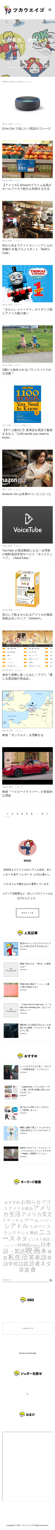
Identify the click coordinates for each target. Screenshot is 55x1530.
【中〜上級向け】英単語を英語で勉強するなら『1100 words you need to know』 (27, 433)
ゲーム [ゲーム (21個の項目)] (31, 1220)
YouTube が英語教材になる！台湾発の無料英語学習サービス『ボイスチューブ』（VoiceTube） (27, 554)
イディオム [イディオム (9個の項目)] (13, 1220)
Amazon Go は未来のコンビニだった (26, 494)
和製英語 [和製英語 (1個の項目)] (35, 1245)
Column (20, 82)
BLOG (12, 82)
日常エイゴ (26, 425)
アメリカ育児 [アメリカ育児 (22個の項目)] (36, 1214)
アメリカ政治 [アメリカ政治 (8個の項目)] (20, 1208)
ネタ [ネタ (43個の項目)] (21, 1238)
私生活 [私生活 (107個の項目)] (18, 1257)
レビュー (18, 124)
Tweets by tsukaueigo (27, 1353)
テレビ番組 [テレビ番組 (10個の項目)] (27, 1232)
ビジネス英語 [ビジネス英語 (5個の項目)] (39, 1239)
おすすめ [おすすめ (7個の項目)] (12, 1202)
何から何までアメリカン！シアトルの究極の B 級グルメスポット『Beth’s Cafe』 (27, 249)
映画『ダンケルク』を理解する (23, 735)
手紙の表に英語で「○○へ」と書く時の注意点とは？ (35, 987)
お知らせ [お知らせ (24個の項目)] (31, 1202)
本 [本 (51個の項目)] (44, 1251)
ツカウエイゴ (27, 1328)
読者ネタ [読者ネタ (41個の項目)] (40, 1264)
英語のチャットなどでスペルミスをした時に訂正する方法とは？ (35, 946)
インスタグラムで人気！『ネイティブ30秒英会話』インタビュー (35, 1069)
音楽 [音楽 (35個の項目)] (24, 1270)
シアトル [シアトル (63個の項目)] (16, 1225)
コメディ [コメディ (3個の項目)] (46, 1220)
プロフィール (27, 913)
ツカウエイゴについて (27, 62)
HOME (5, 82)
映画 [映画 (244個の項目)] (32, 1250)
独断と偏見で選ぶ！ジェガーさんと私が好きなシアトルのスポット (35, 1130)
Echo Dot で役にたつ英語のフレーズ (26, 128)
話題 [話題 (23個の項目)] (23, 1264)
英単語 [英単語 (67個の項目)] (37, 1257)
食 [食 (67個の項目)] (33, 1269)
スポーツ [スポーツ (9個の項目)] (37, 1226)
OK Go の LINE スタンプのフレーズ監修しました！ (35, 1110)
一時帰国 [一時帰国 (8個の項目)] (22, 1245)
